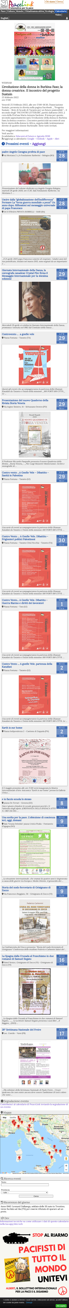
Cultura (11, 11)
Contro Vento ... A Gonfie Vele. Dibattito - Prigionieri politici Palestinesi (25, 538)
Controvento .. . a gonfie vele (18, 334)
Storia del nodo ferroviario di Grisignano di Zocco (26, 889)
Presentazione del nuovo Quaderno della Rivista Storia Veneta (25, 402)
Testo (3, 1182)
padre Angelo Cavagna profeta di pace (23, 151)
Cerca (60, 1)
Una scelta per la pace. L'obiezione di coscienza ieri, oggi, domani (28, 819)
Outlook (40, 138)
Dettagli (29, 1302)
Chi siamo (50, 1)
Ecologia (49, 11)
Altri (57, 138)
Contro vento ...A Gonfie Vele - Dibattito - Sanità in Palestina (25, 474)
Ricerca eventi (12, 1178)
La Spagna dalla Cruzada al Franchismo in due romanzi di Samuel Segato (28, 957)
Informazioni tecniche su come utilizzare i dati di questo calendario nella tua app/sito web (34, 1222)
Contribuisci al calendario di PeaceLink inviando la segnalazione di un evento (34, 1105)
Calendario (60, 11)
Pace (3, 11)
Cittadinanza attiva (34, 11)
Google (30, 138)
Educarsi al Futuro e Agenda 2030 (33, 136)
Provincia (5, 1190)
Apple (50, 138)
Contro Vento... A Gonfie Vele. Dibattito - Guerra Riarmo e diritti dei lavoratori (24, 601)
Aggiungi (39, 144)
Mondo (19, 11)
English (4, 18)
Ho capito (61, 1306)
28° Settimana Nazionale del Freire (21, 1029)
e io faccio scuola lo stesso (16, 799)
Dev (7, 1218)
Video (58, 14)
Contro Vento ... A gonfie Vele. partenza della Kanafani (27, 665)
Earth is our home (12, 727)
